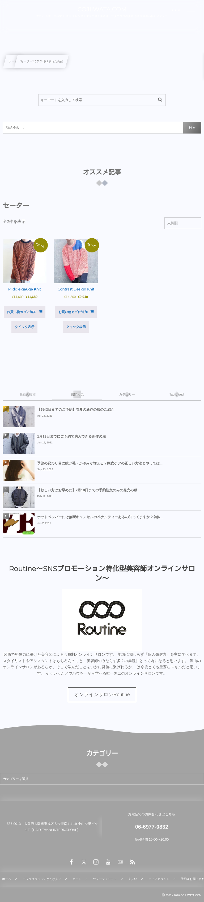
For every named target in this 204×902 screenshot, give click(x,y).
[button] (190, 7)
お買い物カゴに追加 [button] (21, 312)
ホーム (13, 61)
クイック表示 (24, 327)
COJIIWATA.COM (101, 10)
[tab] (27, 394)
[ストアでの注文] (182, 223)
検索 (192, 128)
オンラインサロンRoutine (102, 694)
